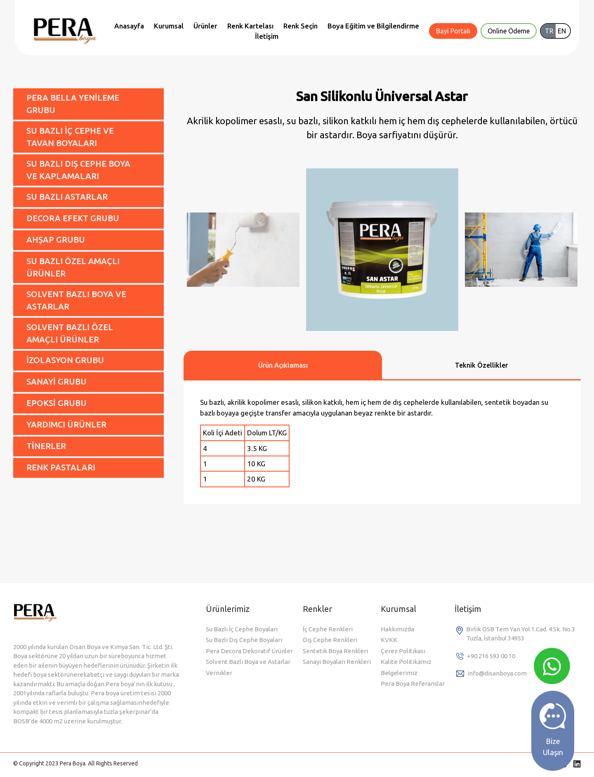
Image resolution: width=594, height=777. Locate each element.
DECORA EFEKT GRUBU (72, 218)
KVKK (389, 639)
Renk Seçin (300, 26)
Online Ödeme (509, 31)
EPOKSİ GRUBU (56, 403)
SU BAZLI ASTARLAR (67, 196)
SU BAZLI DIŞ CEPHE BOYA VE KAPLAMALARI (78, 170)
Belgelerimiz (399, 672)
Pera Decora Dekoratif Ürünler (249, 650)
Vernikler (219, 672)
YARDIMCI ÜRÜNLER (66, 424)
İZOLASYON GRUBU (65, 360)
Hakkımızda (397, 629)
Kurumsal (169, 26)
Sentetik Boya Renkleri (335, 650)
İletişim (266, 36)
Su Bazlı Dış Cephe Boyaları (244, 639)
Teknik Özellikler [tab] (481, 365)
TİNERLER (46, 446)
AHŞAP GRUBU (55, 239)
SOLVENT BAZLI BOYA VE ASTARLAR (76, 300)
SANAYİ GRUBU (56, 381)
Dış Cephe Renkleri (330, 639)
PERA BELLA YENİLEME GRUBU (72, 104)
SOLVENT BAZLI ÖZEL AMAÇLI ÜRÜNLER (69, 333)
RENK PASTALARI (60, 467)
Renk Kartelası (250, 26)
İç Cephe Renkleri (328, 629)
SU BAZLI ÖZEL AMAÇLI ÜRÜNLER (73, 267)
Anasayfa (129, 26)
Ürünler (205, 26)
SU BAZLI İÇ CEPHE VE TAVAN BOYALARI (70, 137)
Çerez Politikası (403, 650)
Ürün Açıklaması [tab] (283, 365)
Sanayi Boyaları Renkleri (337, 661)
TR (549, 31)
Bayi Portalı (453, 31)
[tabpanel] (382, 442)
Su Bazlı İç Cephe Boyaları (242, 629)
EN (562, 31)
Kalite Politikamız (406, 661)
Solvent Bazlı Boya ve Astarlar (248, 661)
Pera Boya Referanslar (413, 683)
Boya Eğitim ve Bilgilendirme (373, 26)
